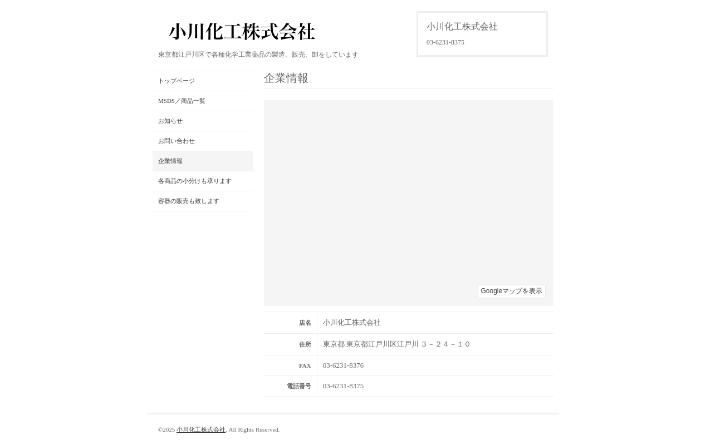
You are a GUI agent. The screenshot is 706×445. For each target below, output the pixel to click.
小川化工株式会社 (200, 429)
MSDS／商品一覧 (181, 100)
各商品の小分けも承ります (195, 180)
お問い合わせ (176, 140)
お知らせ (170, 120)
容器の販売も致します (188, 200)
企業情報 (170, 160)
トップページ (176, 80)
